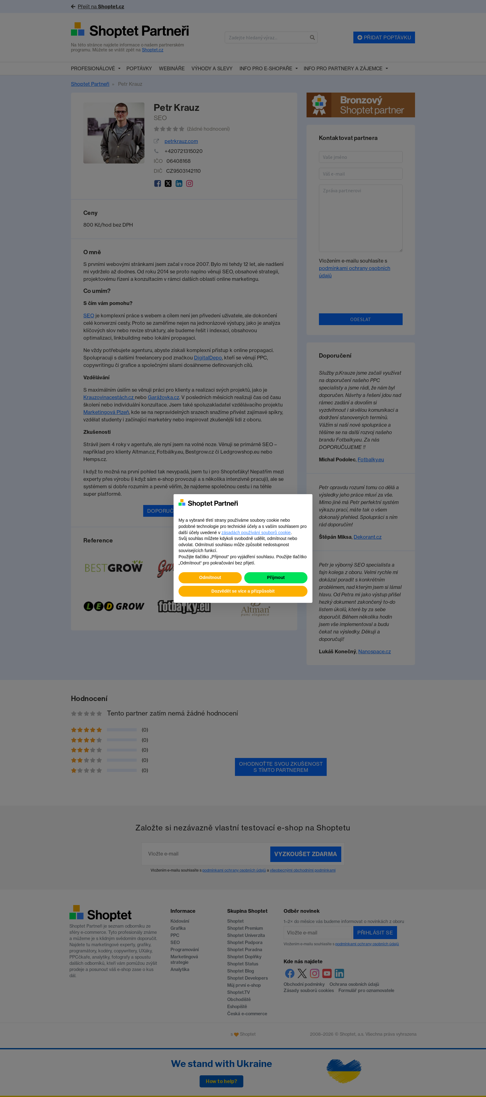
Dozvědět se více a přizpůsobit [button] (243, 591)
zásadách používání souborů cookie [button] (256, 532)
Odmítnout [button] (210, 577)
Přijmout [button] (276, 577)
